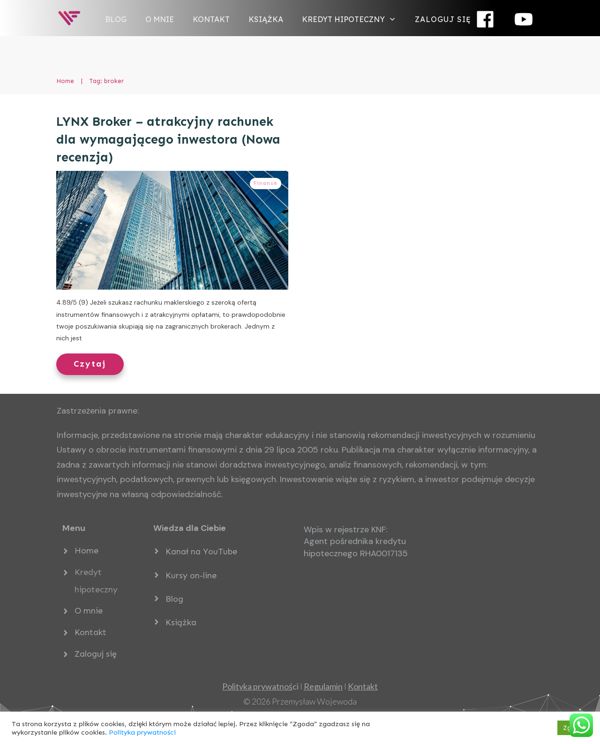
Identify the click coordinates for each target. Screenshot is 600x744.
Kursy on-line (191, 575)
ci (260, 686)
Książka (180, 622)
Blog (174, 599)
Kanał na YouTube (201, 551)
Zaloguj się (96, 654)
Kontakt (90, 632)
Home (86, 550)
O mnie (89, 611)
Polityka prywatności (142, 732)
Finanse (266, 183)
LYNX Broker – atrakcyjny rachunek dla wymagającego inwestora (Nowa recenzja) (168, 139)
